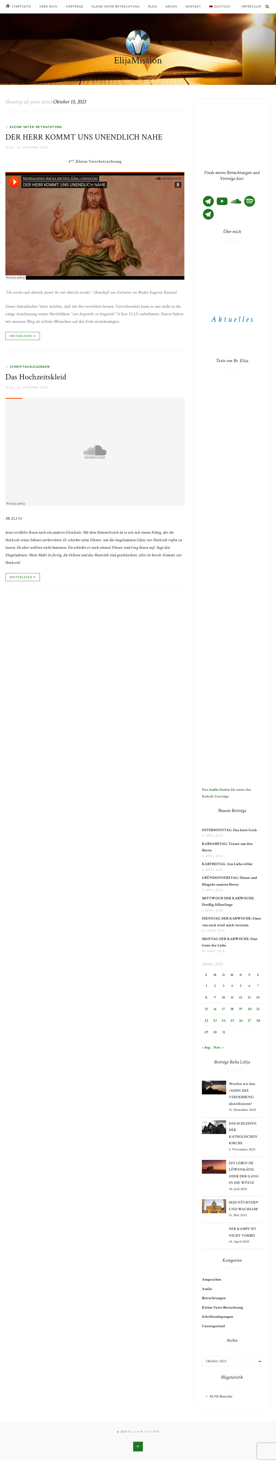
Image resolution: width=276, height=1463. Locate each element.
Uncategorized (213, 1326)
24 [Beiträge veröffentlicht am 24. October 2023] (224, 1020)
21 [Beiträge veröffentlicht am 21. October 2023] (258, 1009)
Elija (9, 147)
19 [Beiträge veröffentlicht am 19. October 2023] (240, 1009)
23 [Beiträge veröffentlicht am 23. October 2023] (215, 1020)
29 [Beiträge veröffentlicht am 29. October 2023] (206, 1032)
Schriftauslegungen (30, 367)
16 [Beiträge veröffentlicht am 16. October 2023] (214, 1009)
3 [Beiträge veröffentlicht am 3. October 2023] (223, 985)
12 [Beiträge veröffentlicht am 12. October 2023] (240, 997)
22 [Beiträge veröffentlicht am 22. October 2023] (206, 1020)
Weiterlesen (21, 336)
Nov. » (218, 1047)
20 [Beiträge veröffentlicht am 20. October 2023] (249, 1009)
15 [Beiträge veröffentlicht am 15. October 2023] (206, 1009)
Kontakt (193, 6)
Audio (214, 789)
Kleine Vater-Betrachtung (116, 6)
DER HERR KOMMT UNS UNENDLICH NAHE (84, 137)
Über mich (48, 6)
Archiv (171, 6)
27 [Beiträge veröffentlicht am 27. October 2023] (249, 1020)
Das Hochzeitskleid (35, 377)
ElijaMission (138, 60)
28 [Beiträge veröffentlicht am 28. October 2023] (258, 1020)
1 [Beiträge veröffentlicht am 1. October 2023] (206, 985)
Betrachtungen (214, 1298)
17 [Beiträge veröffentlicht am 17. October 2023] (223, 1009)
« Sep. (206, 1047)
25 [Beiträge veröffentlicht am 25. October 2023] (232, 1020)
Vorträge (74, 6)
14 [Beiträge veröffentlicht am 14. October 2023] (258, 997)
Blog (152, 6)
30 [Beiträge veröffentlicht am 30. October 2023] (215, 1032)
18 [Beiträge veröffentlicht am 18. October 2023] (231, 1009)
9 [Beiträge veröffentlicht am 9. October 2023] (215, 997)
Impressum (251, 6)
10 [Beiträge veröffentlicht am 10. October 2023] (223, 997)
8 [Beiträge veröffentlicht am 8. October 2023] (206, 997)
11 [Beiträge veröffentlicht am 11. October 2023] (232, 997)
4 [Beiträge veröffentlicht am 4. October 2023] (232, 985)
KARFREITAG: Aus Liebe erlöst (227, 864)
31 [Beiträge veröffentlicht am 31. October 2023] (223, 1032)
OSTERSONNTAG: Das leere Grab (229, 830)
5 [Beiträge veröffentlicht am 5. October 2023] (241, 985)
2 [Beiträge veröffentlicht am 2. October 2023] (215, 985)
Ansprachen (211, 1279)
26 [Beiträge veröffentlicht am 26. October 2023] (241, 1020)
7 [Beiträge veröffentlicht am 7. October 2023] (258, 985)
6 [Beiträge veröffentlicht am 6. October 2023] (249, 985)
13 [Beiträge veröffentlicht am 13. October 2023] (249, 997)
